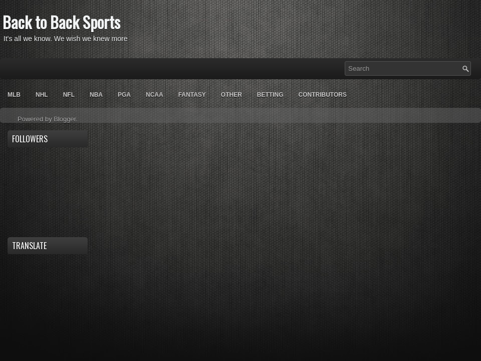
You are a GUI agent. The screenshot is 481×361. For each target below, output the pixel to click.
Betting (270, 94)
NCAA (154, 94)
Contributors (322, 94)
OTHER (231, 94)
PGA (124, 94)
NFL (69, 94)
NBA (96, 94)
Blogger (65, 119)
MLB (14, 94)
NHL (42, 94)
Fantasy (192, 94)
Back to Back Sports (61, 22)
